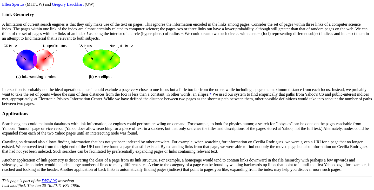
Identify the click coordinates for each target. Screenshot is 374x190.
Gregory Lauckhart (68, 4)
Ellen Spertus (13, 4)
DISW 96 (49, 181)
